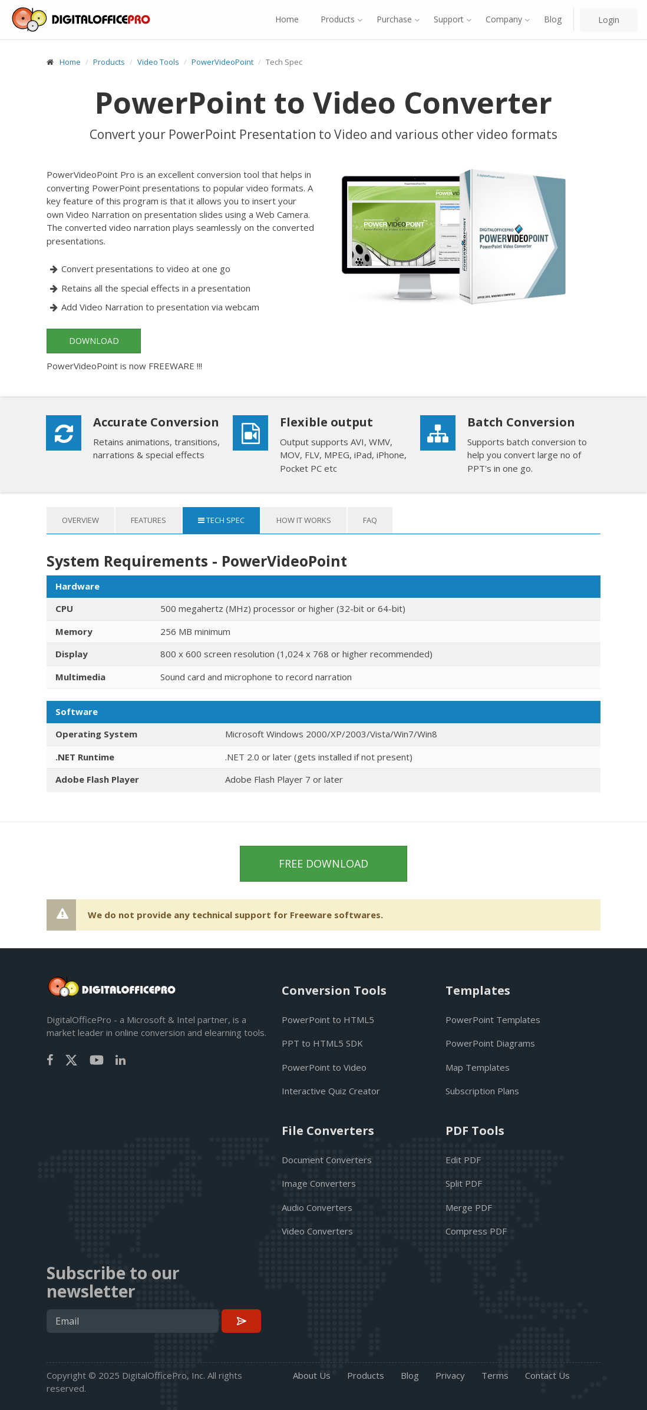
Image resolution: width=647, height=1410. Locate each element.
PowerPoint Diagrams (490, 1043)
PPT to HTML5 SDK (322, 1043)
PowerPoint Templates (492, 1019)
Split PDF (463, 1183)
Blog (553, 19)
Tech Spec (221, 520)
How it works (303, 520)
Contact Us (547, 1375)
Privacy (450, 1375)
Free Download (323, 863)
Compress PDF (476, 1231)
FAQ (370, 520)
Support (449, 19)
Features (148, 520)
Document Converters (327, 1160)
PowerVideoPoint (222, 62)
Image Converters (319, 1183)
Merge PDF (468, 1207)
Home (287, 19)
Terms (495, 1375)
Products (338, 19)
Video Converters (317, 1231)
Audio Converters (317, 1207)
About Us (312, 1375)
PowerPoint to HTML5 (328, 1019)
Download (94, 340)
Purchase (394, 19)
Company (504, 19)
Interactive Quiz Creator (331, 1091)
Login (608, 19)
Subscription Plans (482, 1091)
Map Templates (477, 1067)
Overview (80, 520)
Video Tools (158, 62)
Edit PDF (463, 1160)
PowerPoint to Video (324, 1067)
